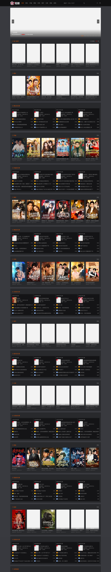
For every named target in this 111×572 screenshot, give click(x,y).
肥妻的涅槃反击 (45, 344)
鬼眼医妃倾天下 (30, 282)
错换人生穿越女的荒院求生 (77, 64)
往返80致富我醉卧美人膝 (62, 158)
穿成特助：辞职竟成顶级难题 (77, 220)
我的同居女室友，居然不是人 (62, 220)
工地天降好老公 (30, 530)
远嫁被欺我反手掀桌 (61, 344)
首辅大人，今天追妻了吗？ (48, 406)
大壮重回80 (59, 96)
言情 (39, 3)
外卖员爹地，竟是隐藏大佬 (18, 220)
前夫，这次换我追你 (76, 282)
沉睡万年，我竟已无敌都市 (92, 220)
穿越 (31, 3)
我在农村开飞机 (75, 158)
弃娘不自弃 (59, 530)
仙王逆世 (44, 64)
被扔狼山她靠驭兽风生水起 (92, 64)
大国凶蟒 (73, 344)
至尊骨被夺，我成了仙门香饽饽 (18, 406)
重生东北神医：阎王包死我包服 (48, 468)
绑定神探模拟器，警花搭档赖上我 (33, 344)
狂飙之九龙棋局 (30, 468)
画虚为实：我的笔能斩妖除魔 (92, 468)
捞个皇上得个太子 (75, 406)
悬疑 (51, 3)
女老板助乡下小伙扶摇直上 (33, 64)
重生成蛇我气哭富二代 (91, 96)
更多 (98, 73)
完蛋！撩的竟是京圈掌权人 (33, 220)
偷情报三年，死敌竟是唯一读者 (48, 220)
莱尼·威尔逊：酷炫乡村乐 (18, 530)
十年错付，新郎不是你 (91, 344)
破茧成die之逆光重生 (17, 158)
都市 (43, 3)
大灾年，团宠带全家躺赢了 (92, 530)
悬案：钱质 (73, 468)
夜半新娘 (14, 468)
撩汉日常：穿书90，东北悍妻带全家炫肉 (92, 158)
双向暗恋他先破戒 (90, 282)
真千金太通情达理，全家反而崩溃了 (18, 344)
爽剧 (35, 3)
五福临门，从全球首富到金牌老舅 (62, 282)
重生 (26, 3)
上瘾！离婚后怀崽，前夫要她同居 (48, 282)
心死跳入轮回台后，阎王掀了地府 (92, 406)
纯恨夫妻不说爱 (16, 282)
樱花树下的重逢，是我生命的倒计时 (18, 96)
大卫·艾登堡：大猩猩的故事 (48, 530)
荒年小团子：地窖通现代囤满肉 (33, 158)
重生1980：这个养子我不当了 (18, 64)
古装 (47, 3)
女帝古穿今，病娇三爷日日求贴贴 (48, 158)
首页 (22, 3)
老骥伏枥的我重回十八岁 (33, 96)
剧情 (55, 3)
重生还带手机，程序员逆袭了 (77, 96)
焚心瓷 (58, 406)
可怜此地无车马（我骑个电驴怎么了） (77, 530)
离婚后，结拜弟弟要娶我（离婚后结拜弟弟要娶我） (62, 64)
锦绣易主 (29, 406)
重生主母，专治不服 (46, 96)
